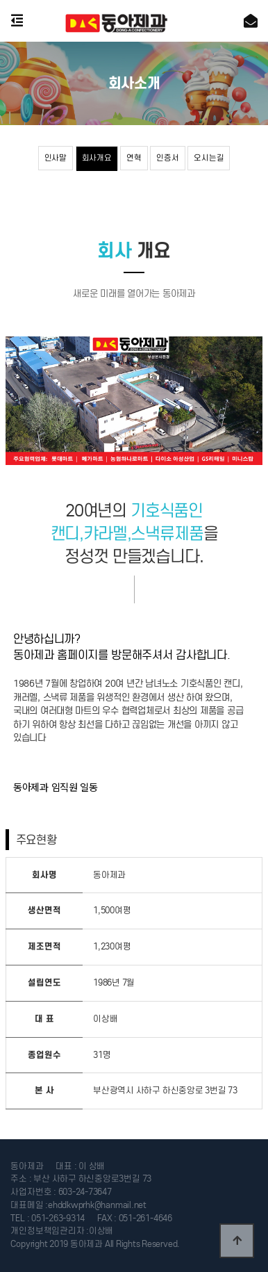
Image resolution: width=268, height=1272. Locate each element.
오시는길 (209, 158)
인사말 (55, 158)
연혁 (133, 158)
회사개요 (97, 158)
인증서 (167, 158)
